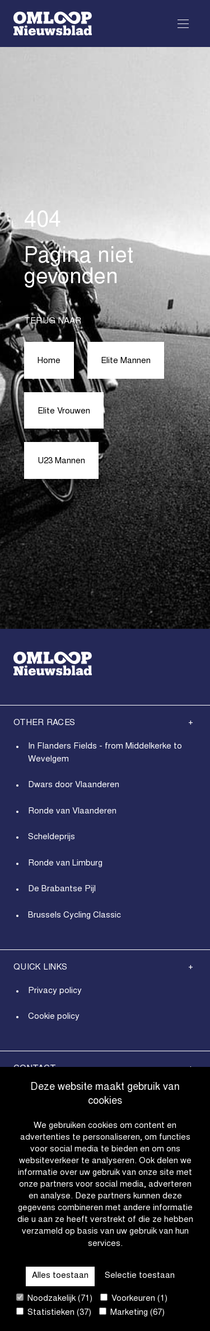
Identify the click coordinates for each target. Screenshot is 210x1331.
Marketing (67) (132, 1312)
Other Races (44, 723)
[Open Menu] (183, 23)
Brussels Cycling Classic (74, 915)
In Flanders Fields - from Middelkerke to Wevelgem (105, 753)
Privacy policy (55, 991)
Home (49, 361)
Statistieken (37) (53, 1312)
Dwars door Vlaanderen (73, 785)
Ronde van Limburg (65, 863)
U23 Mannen (61, 461)
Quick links (40, 967)
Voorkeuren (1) (133, 1298)
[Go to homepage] (52, 23)
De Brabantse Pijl (62, 889)
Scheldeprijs (51, 837)
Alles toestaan (60, 1276)
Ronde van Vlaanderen (72, 811)
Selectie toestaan (140, 1276)
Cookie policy (54, 1017)
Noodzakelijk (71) (54, 1298)
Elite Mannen (126, 361)
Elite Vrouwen (64, 411)
